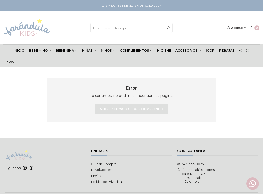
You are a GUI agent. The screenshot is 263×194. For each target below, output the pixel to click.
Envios (96, 176)
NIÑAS (89, 50)
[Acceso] (237, 28)
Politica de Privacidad (107, 182)
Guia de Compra (104, 164)
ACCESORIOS (188, 50)
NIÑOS (108, 50)
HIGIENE (164, 50)
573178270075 (190, 164)
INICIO (19, 50)
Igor (210, 50)
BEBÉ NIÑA (66, 50)
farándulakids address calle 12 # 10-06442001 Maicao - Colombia (196, 175)
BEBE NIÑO (40, 50)
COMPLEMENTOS (136, 50)
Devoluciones (101, 170)
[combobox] (131, 28)
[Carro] (254, 28)
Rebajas (227, 50)
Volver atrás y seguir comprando (131, 109)
